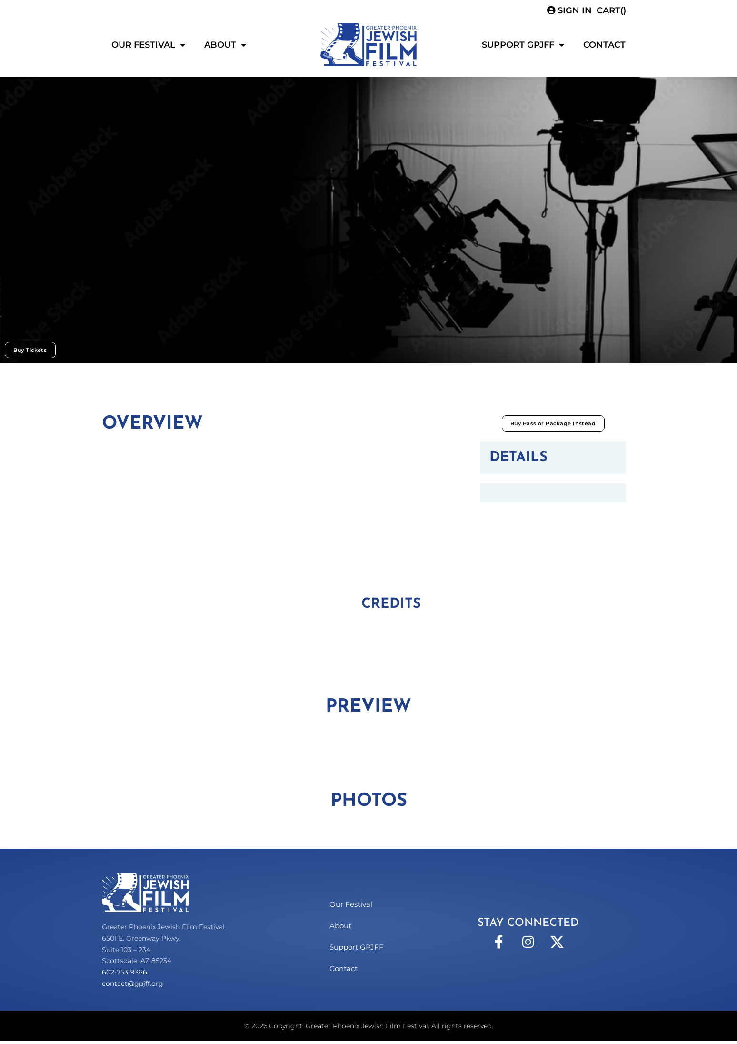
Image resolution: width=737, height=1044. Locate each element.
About (225, 45)
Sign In (569, 10)
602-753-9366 (124, 975)
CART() (611, 10)
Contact (604, 45)
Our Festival (148, 45)
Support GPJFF (523, 45)
